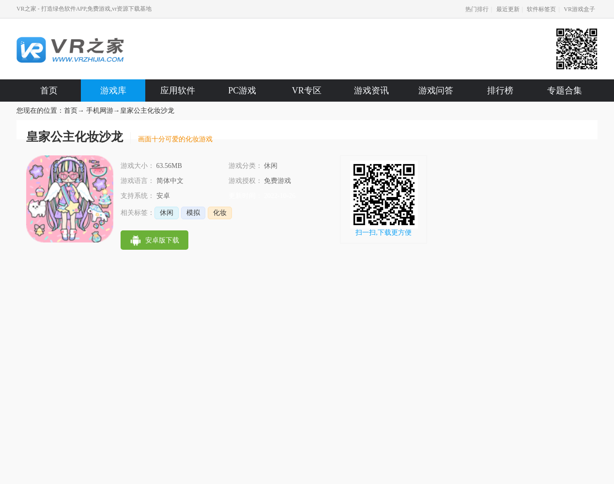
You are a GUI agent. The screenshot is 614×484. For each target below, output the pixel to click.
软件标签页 (541, 9)
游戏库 (113, 90)
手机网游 (99, 110)
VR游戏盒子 (579, 9)
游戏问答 (435, 90)
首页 (49, 90)
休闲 (166, 212)
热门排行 (477, 9)
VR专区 (307, 90)
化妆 (220, 212)
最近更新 (508, 9)
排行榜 (500, 90)
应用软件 (177, 90)
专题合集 (564, 90)
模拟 (193, 212)
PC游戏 (242, 90)
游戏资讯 (371, 90)
